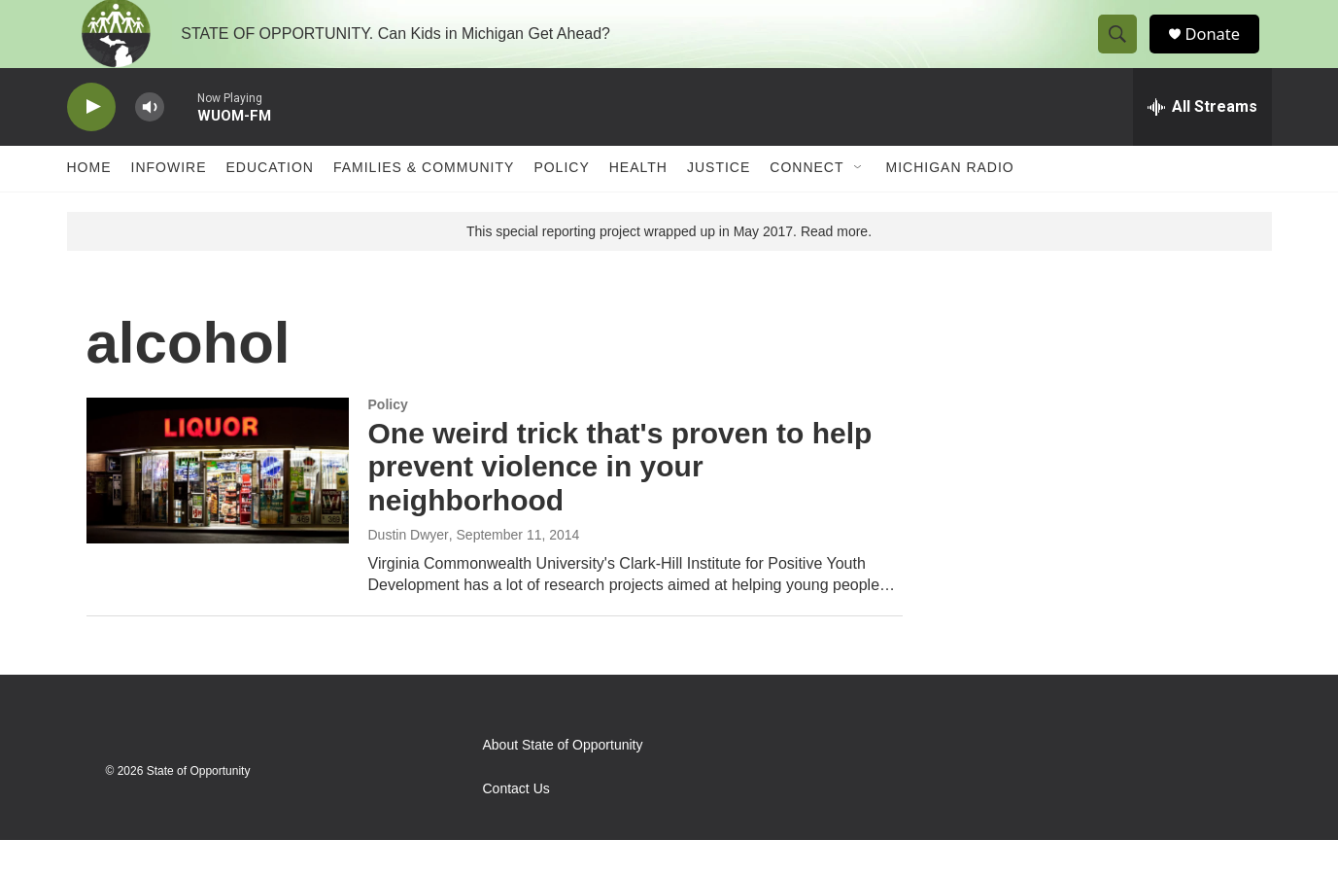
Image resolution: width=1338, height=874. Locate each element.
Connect (806, 202)
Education (270, 202)
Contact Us (516, 823)
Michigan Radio (950, 202)
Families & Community (423, 202)
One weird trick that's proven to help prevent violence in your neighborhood (620, 501)
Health (638, 202)
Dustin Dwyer (408, 569)
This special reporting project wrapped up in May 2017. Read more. (669, 265)
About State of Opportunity (563, 779)
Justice (718, 202)
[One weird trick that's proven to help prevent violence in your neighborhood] (217, 504)
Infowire (169, 202)
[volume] (149, 141)
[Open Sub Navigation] (859, 202)
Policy (561, 202)
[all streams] (1202, 141)
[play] (91, 141)
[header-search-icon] (1124, 51)
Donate (1222, 51)
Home (89, 202)
